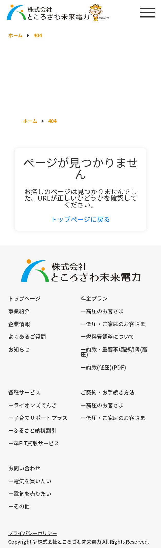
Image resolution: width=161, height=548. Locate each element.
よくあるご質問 (27, 336)
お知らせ (19, 349)
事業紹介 (19, 311)
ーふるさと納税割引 (32, 430)
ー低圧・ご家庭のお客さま (113, 324)
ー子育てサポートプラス (38, 417)
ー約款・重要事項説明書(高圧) (114, 351)
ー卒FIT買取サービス (33, 443)
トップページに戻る (80, 219)
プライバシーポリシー (32, 533)
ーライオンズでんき (32, 405)
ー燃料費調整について (107, 336)
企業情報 (19, 324)
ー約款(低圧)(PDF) (103, 367)
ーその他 (19, 506)
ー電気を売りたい (29, 493)
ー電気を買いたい (29, 481)
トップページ (24, 298)
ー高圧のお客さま (102, 311)
